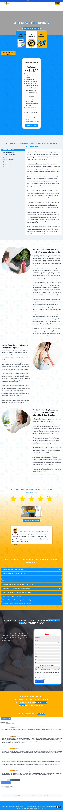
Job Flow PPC (44, 790)
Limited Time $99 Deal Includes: (47, 660)
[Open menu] (57, 3)
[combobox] (47, 657)
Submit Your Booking (39, 676)
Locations (35, 806)
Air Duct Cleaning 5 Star (41, 145)
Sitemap (30, 806)
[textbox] (46, 657)
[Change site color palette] (58, 807)
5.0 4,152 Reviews (31, 0)
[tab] (13, 144)
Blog (26, 806)
